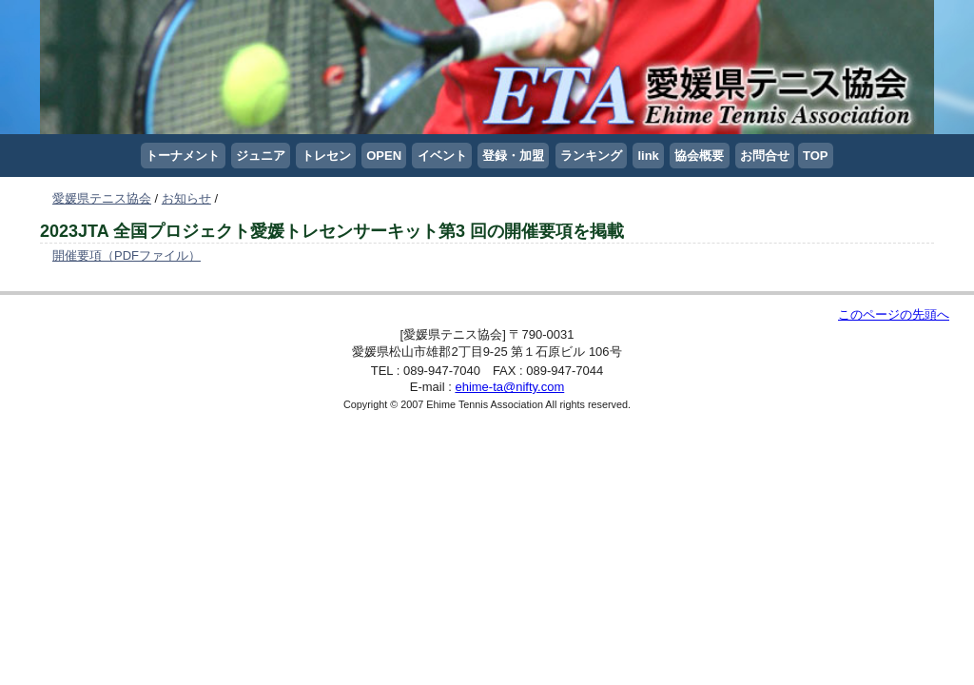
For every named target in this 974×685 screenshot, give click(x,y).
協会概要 (699, 155)
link (647, 155)
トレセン (326, 155)
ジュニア (260, 155)
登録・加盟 (513, 155)
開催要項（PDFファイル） (126, 255)
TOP (815, 155)
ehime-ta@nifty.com (509, 387)
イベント (442, 155)
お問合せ (764, 155)
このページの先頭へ (893, 314)
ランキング (591, 155)
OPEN (383, 155)
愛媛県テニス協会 (101, 198)
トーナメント (183, 155)
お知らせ (186, 198)
